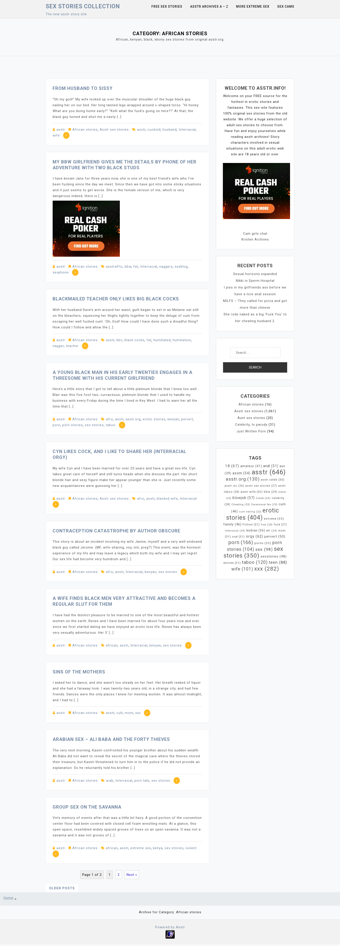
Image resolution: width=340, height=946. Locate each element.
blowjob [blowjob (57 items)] (243, 498)
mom (129, 713)
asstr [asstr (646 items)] (269, 472)
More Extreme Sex (252, 6)
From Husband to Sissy (83, 88)
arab (109, 781)
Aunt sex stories (251, 418)
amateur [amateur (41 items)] (251, 466)
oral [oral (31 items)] (238, 536)
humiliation (182, 340)
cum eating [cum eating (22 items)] (250, 511)
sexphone (61, 272)
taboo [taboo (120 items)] (255, 562)
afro (109, 419)
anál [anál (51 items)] (270, 466)
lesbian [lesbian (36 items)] (255, 530)
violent (191, 848)
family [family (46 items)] (232, 524)
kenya (158, 848)
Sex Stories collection (83, 6)
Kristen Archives (255, 239)
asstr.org (133, 419)
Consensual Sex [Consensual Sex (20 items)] (264, 504)
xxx (138, 713)
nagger (58, 346)
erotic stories (154, 419)
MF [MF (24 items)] (271, 530)
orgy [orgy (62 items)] (254, 536)
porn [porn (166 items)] (240, 542)
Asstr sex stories (114, 130)
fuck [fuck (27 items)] (280, 524)
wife (56, 135)
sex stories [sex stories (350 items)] (253, 552)
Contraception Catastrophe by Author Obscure (116, 531)
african (112, 645)
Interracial (187, 130)
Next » (132, 875)
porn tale (141, 781)
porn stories (72, 425)
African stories (85, 130)
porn (56, 425)
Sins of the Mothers (79, 672)
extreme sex (140, 848)
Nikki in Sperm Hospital (255, 281)
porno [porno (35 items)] (262, 543)
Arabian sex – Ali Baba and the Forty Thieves (111, 739)
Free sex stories (166, 6)
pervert (187, 419)
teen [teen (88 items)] (278, 562)
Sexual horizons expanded (255, 274)
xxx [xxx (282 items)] (266, 568)
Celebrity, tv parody (251, 425)
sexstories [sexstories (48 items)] (273, 556)
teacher (72, 346)
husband (170, 130)
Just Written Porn (251, 431)
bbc (119, 340)
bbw (128, 267)
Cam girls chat (255, 234)
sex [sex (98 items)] (264, 549)
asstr (60, 130)
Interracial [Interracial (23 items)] (235, 530)
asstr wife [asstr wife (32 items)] (252, 491)
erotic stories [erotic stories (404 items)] (252, 514)
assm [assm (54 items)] (241, 473)
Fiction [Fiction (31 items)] (251, 524)
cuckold (154, 130)
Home (8, 898)
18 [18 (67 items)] (232, 466)
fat (135, 267)
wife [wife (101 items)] (242, 569)
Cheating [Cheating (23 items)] (240, 504)
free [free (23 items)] (267, 524)
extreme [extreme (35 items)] (274, 518)
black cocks (134, 340)
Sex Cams (285, 6)
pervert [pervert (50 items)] (274, 536)
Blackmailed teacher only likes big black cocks (116, 299)
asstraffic (114, 267)
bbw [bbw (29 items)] (270, 491)
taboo (111, 425)
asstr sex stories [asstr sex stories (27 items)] (261, 485)
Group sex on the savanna (87, 807)
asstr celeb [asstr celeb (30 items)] (272, 479)
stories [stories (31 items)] (232, 562)
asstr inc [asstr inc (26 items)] (234, 485)
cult (119, 713)
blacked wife (167, 499)
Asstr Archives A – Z (209, 6)
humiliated (162, 340)
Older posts (62, 888)
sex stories (94, 425)
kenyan (173, 419)
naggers (166, 267)
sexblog (181, 267)
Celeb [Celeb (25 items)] (263, 498)
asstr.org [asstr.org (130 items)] (243, 479)
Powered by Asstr (170, 927)
